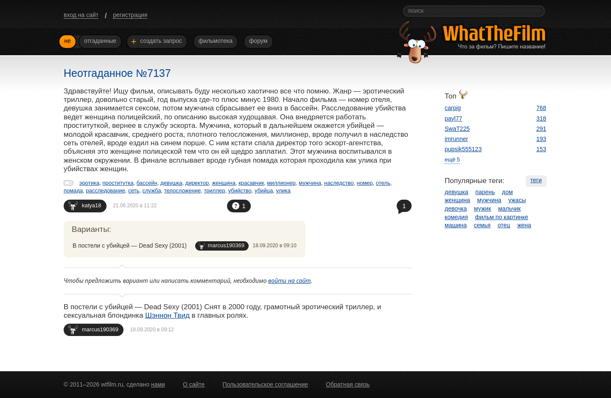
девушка (171, 183)
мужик (482, 208)
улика (283, 190)
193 (541, 138)
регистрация (130, 14)
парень (485, 192)
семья (482, 225)
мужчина (310, 183)
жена (524, 225)
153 (541, 149)
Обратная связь (348, 384)
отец (504, 225)
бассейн (147, 183)
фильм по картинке (501, 217)
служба (151, 190)
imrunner (456, 138)
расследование (105, 190)
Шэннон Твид (167, 315)
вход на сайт (81, 14)
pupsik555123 (463, 149)
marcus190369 (221, 245)
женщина (223, 183)
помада (73, 190)
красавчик (251, 183)
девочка (456, 208)
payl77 (453, 118)
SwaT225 (457, 128)
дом (507, 192)
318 (541, 118)
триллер (214, 190)
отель (383, 183)
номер (365, 183)
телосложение (182, 190)
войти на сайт (289, 281)
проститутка (117, 183)
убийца (264, 190)
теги (536, 180)
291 (541, 128)
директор (197, 183)
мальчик (509, 208)
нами (158, 384)
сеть (133, 190)
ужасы (517, 200)
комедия (456, 217)
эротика (89, 183)
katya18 (84, 205)
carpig (453, 107)
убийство (240, 190)
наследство (338, 183)
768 (541, 107)
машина (456, 225)
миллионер (281, 183)
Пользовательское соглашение (265, 384)
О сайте (194, 384)
